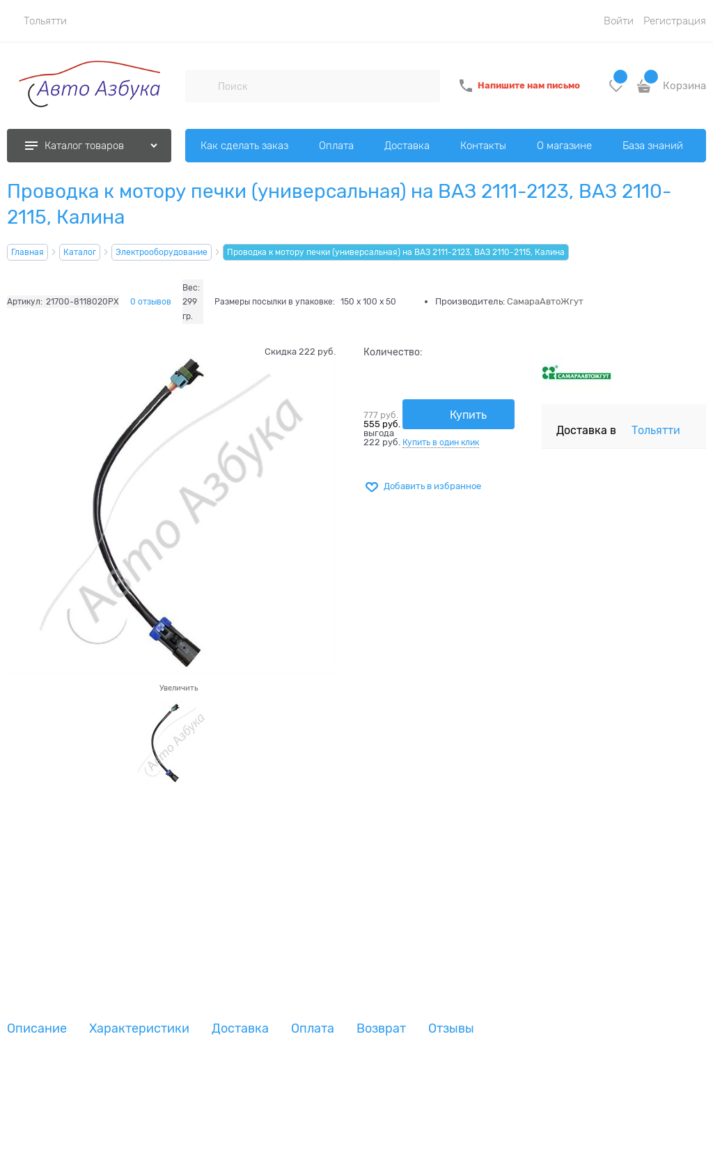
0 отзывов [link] (150, 302)
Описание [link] (37, 1028)
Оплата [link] (312, 1028)
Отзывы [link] (451, 1028)
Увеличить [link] (178, 688)
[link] (37, 21)
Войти (619, 20)
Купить (468, 415)
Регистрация (674, 20)
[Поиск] (201, 85)
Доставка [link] (240, 1028)
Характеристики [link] (139, 1028)
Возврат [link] (381, 1028)
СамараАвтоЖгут (545, 301)
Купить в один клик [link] (440, 442)
